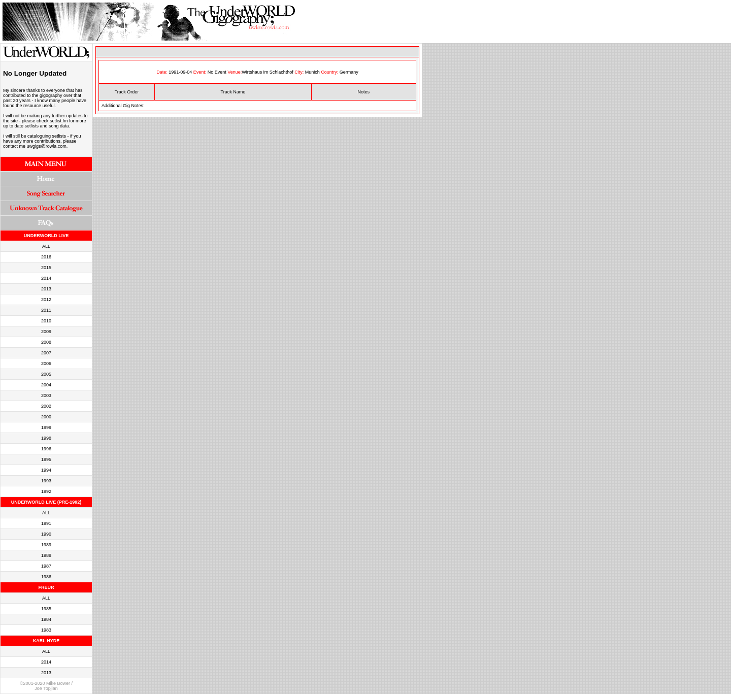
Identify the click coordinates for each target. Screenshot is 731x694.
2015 (46, 267)
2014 (46, 278)
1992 (46, 491)
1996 (46, 448)
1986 (46, 576)
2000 (46, 416)
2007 (46, 352)
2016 (46, 256)
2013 (46, 288)
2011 (46, 310)
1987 (46, 566)
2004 (46, 384)
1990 (46, 534)
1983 (46, 630)
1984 (46, 619)
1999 (46, 427)
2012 (46, 299)
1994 (46, 470)
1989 (46, 544)
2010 (46, 320)
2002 (46, 406)
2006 (46, 363)
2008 (46, 342)
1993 (46, 480)
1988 (46, 555)
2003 (46, 395)
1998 (46, 438)
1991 (46, 523)
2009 (46, 331)
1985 (46, 608)
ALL (46, 246)
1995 (46, 459)
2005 (46, 374)
